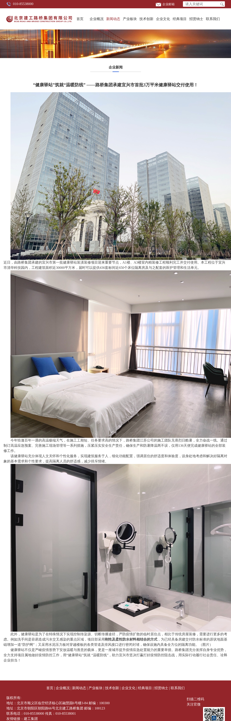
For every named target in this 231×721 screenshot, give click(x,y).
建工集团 (31, 719)
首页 (79, 19)
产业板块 (130, 19)
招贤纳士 (196, 19)
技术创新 (146, 19)
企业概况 (97, 19)
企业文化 (163, 19)
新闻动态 (113, 19)
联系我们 (213, 19)
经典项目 (180, 19)
